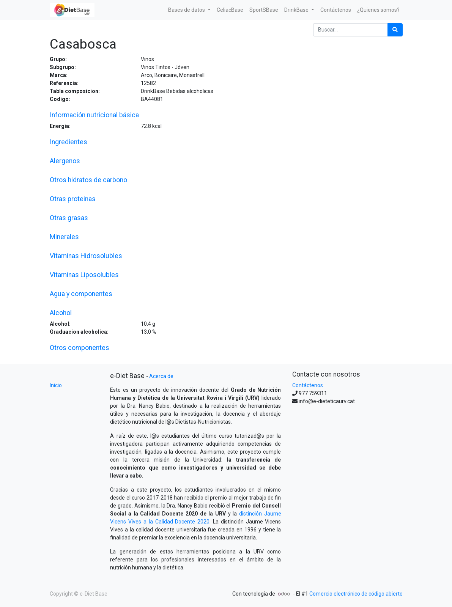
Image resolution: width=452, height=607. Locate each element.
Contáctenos (307, 385)
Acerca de (161, 376)
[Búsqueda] (395, 29)
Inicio (56, 385)
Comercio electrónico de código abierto (356, 594)
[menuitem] (230, 10)
